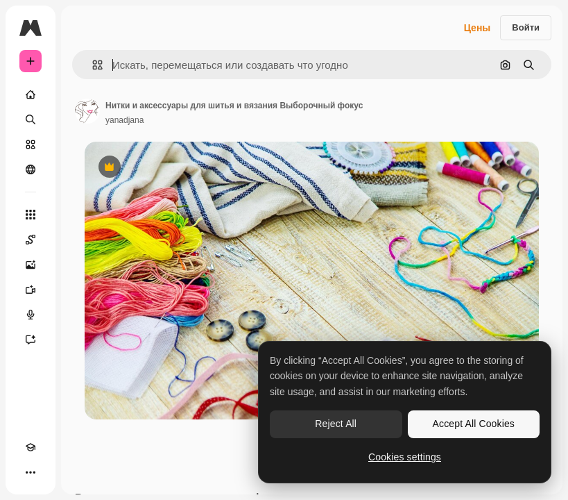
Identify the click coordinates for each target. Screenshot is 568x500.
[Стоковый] (30, 144)
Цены (477, 27)
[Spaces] (30, 239)
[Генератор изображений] (30, 264)
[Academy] (30, 447)
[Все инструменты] (30, 214)
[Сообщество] (30, 169)
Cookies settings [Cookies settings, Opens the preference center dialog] (404, 456)
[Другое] (30, 472)
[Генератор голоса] (30, 314)
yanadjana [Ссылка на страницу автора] (124, 120)
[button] (92, 65)
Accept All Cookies (474, 423)
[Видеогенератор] (30, 289)
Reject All (335, 423)
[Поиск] (30, 119)
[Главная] (30, 94)
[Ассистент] (30, 339)
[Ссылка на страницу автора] (87, 111)
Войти (526, 27)
